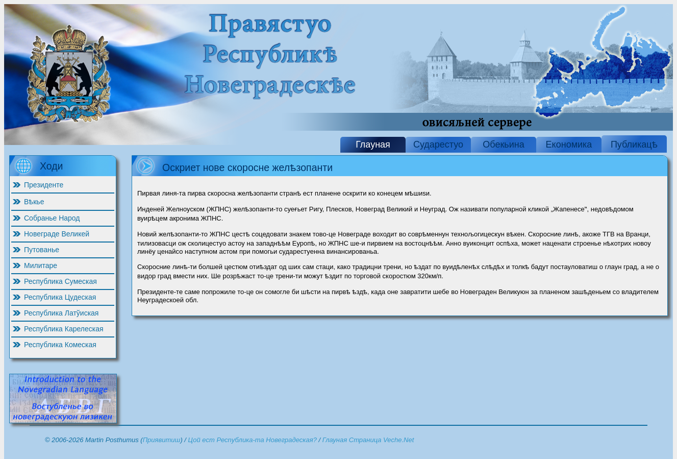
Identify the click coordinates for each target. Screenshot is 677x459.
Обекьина (503, 144)
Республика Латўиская (61, 313)
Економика (569, 144)
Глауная (373, 144)
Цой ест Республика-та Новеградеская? (252, 440)
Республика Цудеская (60, 297)
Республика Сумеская (60, 281)
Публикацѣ (634, 144)
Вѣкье (34, 202)
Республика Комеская (60, 345)
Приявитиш (162, 440)
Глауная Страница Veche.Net (368, 440)
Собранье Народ (52, 218)
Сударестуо (438, 144)
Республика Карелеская (64, 329)
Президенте (43, 185)
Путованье (41, 250)
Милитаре (40, 265)
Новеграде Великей (56, 234)
